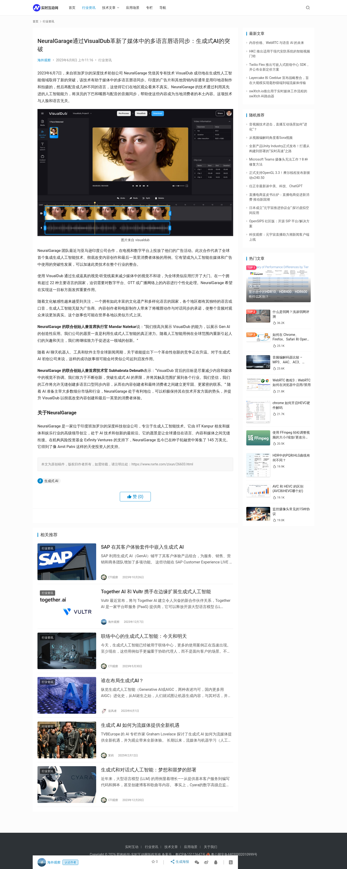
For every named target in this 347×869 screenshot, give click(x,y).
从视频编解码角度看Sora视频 (271, 138)
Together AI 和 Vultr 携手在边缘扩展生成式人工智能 (156, 594)
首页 (74, 8)
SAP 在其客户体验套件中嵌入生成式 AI (142, 548)
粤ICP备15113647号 (190, 854)
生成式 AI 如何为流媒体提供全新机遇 (140, 734)
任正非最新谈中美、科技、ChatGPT (276, 186)
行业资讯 (91, 8)
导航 (165, 8)
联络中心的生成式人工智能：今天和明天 (144, 641)
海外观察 (44, 60)
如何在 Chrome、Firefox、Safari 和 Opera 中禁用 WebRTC (291, 339)
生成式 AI (51, 481)
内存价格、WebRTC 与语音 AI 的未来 (276, 43)
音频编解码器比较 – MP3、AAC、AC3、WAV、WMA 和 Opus (288, 362)
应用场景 (135, 8)
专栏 (152, 8)
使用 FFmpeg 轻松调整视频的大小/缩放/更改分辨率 (291, 437)
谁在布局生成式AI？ (122, 687)
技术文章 (111, 8)
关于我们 (210, 847)
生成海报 (180, 862)
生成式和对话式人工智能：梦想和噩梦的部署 (148, 780)
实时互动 (131, 847)
